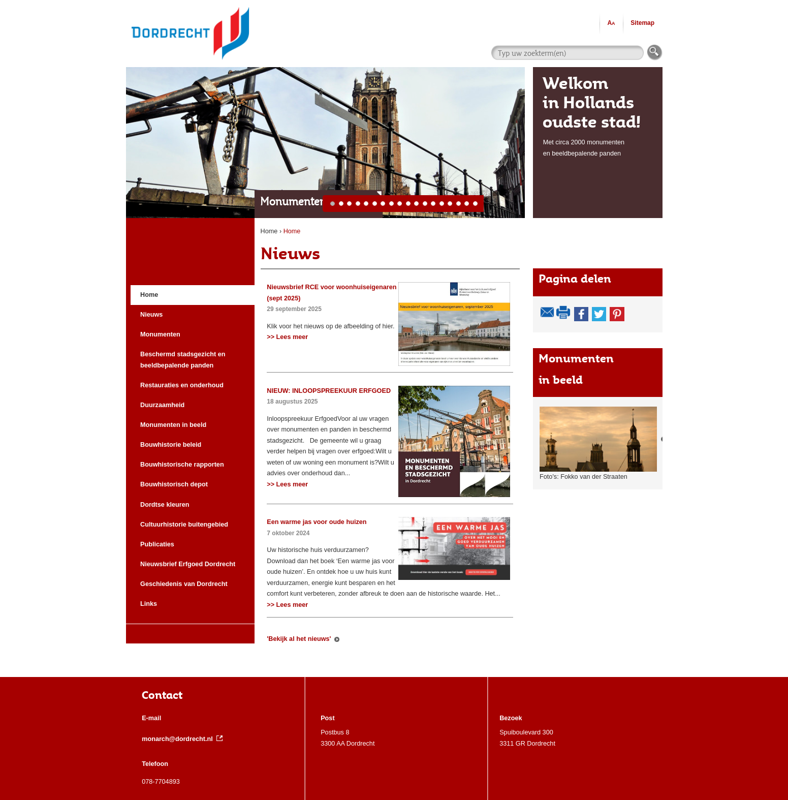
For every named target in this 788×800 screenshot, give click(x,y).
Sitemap (642, 22)
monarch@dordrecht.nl (182, 739)
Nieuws (290, 253)
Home (269, 231)
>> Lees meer (287, 337)
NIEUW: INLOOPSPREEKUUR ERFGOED (329, 390)
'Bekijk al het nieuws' (299, 638)
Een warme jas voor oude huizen (316, 522)
